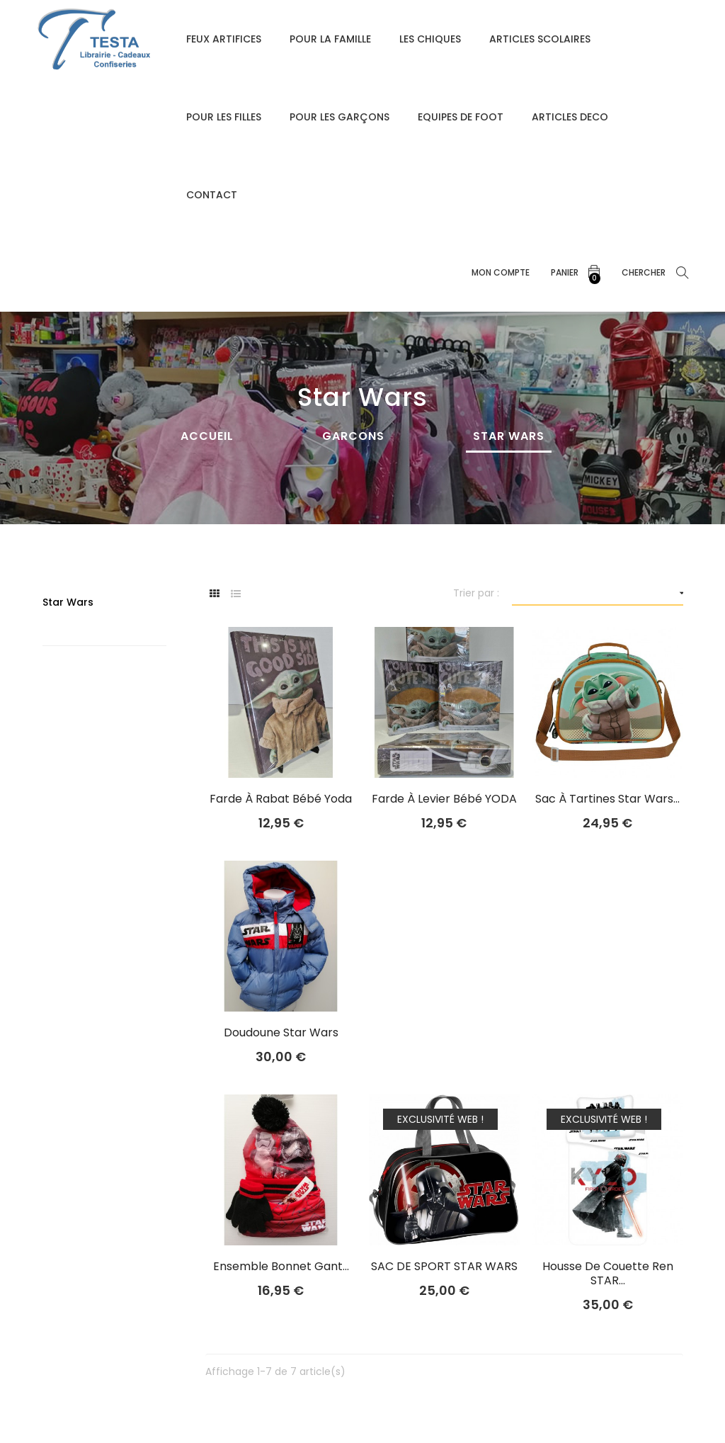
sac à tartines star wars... (607, 799)
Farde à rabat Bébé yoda (281, 799)
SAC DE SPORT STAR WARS (444, 1267)
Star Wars (67, 602)
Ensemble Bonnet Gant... (281, 1267)
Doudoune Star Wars (281, 1033)
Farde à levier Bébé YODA (444, 799)
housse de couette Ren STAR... (607, 1274)
